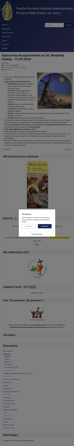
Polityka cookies (37, 234)
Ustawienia (28, 226)
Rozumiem (44, 226)
